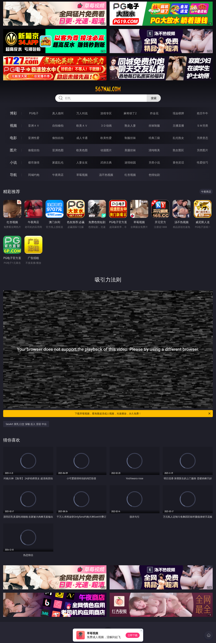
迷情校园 (130, 162)
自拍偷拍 (57, 125)
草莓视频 (82, 175)
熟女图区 (178, 150)
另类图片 (202, 150)
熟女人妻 (130, 125)
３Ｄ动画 (106, 125)
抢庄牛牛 (202, 113)
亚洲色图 (57, 150)
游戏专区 (106, 113)
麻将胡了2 (130, 113)
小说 (13, 162)
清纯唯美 (154, 150)
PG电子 (34, 113)
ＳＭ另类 (202, 125)
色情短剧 (154, 175)
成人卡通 (82, 138)
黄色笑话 (178, 162)
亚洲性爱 (33, 138)
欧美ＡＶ (82, 125)
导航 (13, 174)
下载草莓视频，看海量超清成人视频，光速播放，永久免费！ (143, 413)
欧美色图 (82, 150)
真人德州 (57, 113)
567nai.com (108, 89)
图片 (13, 150)
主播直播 (178, 125)
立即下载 (133, 635)
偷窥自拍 (33, 150)
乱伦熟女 (178, 138)
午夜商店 (57, 175)
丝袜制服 (154, 125)
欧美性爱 (106, 138)
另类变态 (202, 138)
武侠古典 (106, 162)
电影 (13, 137)
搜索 (154, 98)
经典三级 (154, 138)
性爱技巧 (202, 162)
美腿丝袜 (130, 150)
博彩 (13, 113)
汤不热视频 (106, 175)
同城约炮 (33, 175)
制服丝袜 (130, 138)
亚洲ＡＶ (33, 125)
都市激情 (33, 162)
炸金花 (154, 113)
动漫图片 (106, 150)
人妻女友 (82, 162)
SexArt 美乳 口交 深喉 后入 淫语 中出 (26, 424)
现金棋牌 (178, 113)
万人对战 (82, 113)
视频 (13, 125)
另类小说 (154, 162)
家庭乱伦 (57, 162)
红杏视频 (130, 175)
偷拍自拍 (57, 138)
